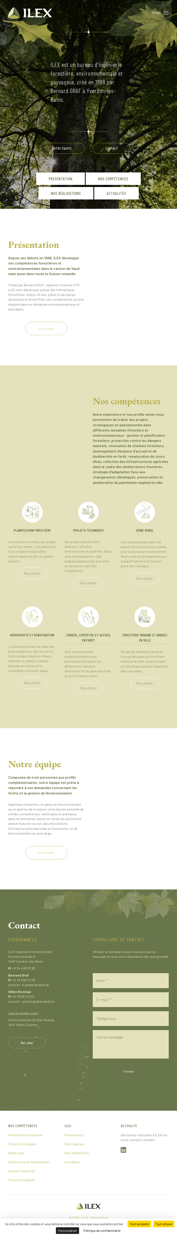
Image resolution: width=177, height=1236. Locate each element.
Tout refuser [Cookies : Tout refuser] (163, 1224)
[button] (166, 13)
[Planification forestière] (32, 512)
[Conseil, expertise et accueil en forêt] (88, 616)
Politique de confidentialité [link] (101, 1230)
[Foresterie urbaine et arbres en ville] (144, 616)
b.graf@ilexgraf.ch (35, 985)
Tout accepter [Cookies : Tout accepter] (139, 1224)
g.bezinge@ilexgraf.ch (38, 1001)
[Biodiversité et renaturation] (32, 616)
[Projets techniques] (88, 512)
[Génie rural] (144, 512)
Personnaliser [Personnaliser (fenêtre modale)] (67, 1230)
